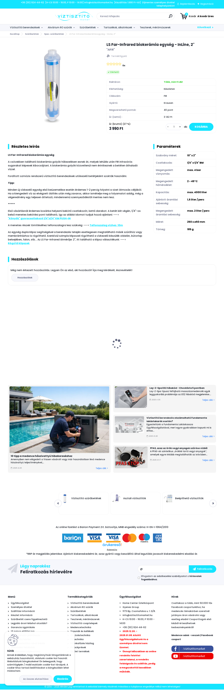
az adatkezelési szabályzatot (170, 576)
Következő (204, 27)
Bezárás (62, 679)
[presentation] (10, 339)
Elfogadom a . (171, 578)
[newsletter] (202, 569)
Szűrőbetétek (88, 27)
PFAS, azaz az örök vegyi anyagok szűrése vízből (178, 448)
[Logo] (27, 16)
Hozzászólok (25, 278)
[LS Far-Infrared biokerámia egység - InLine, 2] (52, 86)
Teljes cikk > (102, 468)
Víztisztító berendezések (25, 27)
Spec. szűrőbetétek (54, 34)
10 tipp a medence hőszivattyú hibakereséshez (41, 456)
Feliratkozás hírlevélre (46, 572)
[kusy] (172, 127)
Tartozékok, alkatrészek (118, 27)
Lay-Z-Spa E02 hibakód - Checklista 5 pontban (177, 388)
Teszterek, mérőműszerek (155, 27)
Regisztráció (207, 3)
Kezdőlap (15, 34)
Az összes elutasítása (35, 679)
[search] (147, 17)
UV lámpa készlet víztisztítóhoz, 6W (31, 347)
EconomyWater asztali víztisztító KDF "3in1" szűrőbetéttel (85, 349)
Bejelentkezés (187, 3)
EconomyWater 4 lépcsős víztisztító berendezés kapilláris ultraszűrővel (190, 349)
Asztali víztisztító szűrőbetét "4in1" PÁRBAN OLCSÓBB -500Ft (136, 349)
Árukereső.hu (112, 550)
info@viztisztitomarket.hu (137, 615)
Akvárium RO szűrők (60, 27)
